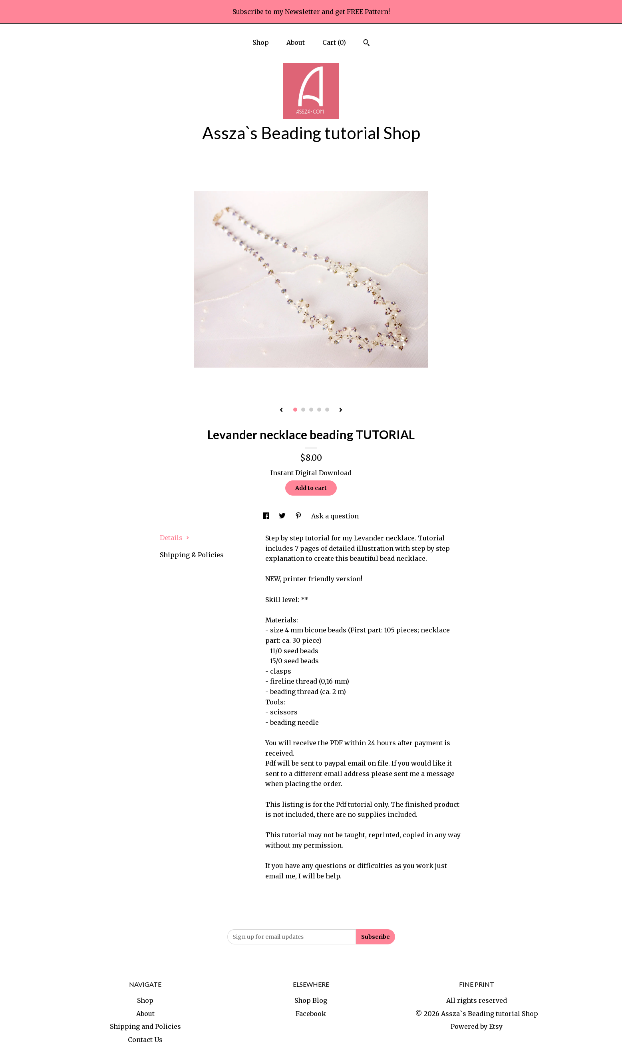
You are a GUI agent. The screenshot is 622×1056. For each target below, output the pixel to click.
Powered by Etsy (477, 1026)
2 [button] (303, 410)
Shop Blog (310, 1000)
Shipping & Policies (192, 555)
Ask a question (335, 516)
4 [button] (319, 410)
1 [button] (295, 410)
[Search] (367, 43)
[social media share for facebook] (267, 516)
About (295, 42)
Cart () (334, 42)
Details (174, 538)
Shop (260, 42)
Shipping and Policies (145, 1026)
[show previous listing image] (281, 410)
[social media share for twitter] (283, 516)
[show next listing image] (341, 410)
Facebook (311, 1014)
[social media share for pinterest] (299, 516)
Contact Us (145, 1040)
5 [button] (327, 410)
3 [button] (311, 410)
